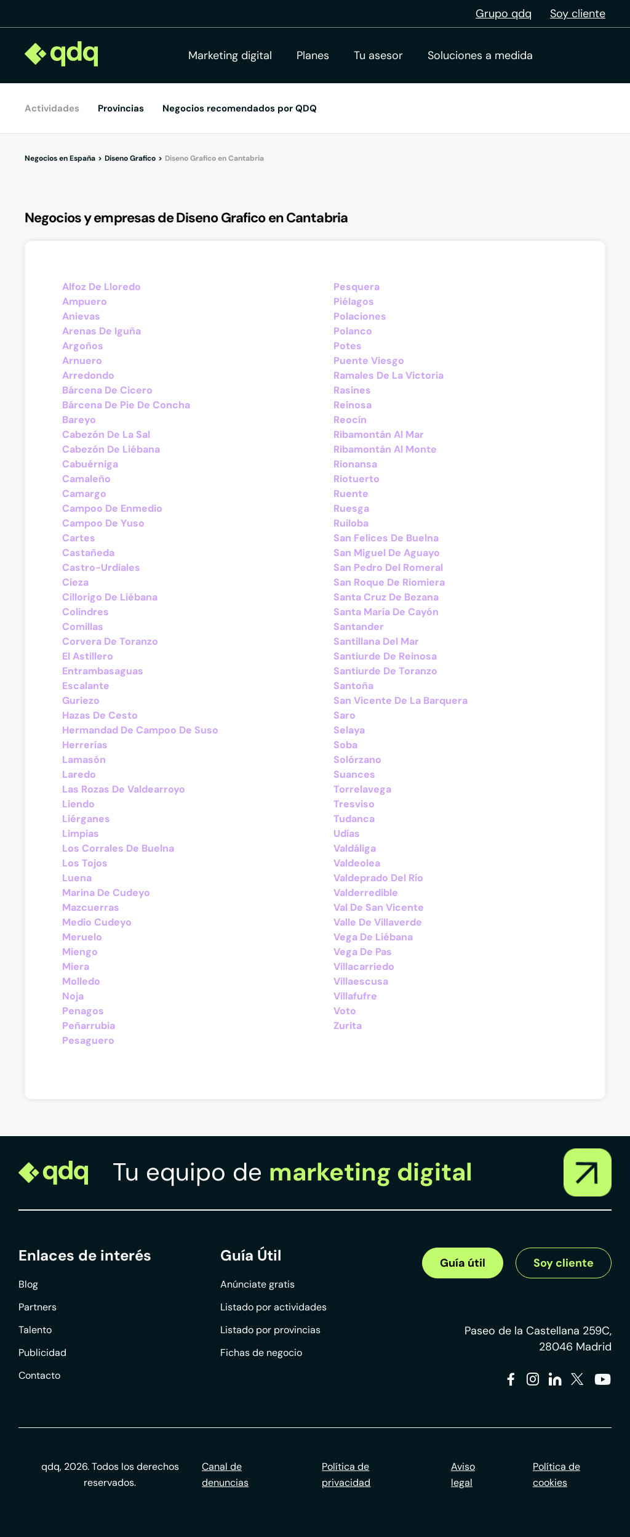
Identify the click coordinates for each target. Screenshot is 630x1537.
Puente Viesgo (368, 360)
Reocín (350, 419)
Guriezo (81, 700)
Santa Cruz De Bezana (386, 597)
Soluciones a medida (480, 55)
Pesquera (356, 286)
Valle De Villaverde (377, 922)
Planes (313, 55)
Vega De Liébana (373, 936)
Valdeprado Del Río (378, 877)
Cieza (75, 582)
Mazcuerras (90, 907)
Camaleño (86, 478)
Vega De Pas (362, 951)
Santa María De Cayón (386, 611)
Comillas (82, 626)
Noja (73, 996)
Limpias (80, 833)
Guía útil (462, 1263)
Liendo (78, 803)
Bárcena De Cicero (107, 390)
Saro (344, 715)
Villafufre (355, 996)
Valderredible (365, 892)
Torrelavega (362, 789)
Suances (354, 774)
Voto (344, 1010)
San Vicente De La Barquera (400, 700)
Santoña (353, 685)
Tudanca (354, 818)
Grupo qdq (504, 13)
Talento (35, 1329)
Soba (345, 744)
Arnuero (82, 360)
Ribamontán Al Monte (385, 449)
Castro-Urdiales (101, 567)
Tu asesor (378, 55)
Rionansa (355, 464)
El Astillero (87, 656)
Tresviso (354, 803)
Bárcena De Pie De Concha (126, 404)
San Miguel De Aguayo (386, 552)
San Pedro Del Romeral (388, 567)
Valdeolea (356, 863)
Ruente (351, 493)
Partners (37, 1307)
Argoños (82, 345)
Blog (28, 1284)
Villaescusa (360, 981)
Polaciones (359, 316)
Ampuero (84, 301)
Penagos (83, 1010)
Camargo (84, 493)
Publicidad (42, 1352)
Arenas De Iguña (101, 331)
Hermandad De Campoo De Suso (140, 730)
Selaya (349, 730)
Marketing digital (230, 55)
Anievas (81, 316)
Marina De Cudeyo (106, 892)
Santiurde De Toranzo (385, 670)
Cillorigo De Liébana (110, 597)
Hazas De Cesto (100, 715)
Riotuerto (356, 478)
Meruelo (82, 936)
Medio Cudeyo (97, 922)
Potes (347, 345)
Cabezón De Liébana (111, 449)
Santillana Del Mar (376, 641)
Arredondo (88, 375)
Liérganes (86, 818)
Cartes (78, 537)
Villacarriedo (363, 966)
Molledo (81, 981)
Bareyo (79, 419)
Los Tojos (85, 863)
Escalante (86, 685)
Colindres (85, 611)
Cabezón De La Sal (106, 434)
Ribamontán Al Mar (378, 434)
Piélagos (353, 301)
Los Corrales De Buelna (118, 848)
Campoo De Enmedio (112, 508)
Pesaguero (88, 1040)
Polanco (352, 331)
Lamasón (84, 759)
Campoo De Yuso (103, 523)
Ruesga (351, 508)
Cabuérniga (90, 464)
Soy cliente (577, 13)
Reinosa (352, 404)
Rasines (352, 390)
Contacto (39, 1375)
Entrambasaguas (102, 670)
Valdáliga (354, 848)
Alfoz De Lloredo (101, 286)
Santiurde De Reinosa (385, 656)
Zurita (347, 1025)
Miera (75, 966)
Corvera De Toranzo (110, 641)
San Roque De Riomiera (389, 582)
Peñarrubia (88, 1025)
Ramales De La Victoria (388, 375)
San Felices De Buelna (386, 537)
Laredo (79, 774)
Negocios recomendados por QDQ (239, 108)
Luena (77, 877)
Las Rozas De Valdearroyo (123, 789)
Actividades (52, 108)
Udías (346, 833)
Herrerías (85, 744)
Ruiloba (351, 523)
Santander (358, 626)
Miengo (80, 951)
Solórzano (357, 759)
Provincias (121, 108)
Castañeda (88, 552)
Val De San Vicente (378, 907)
